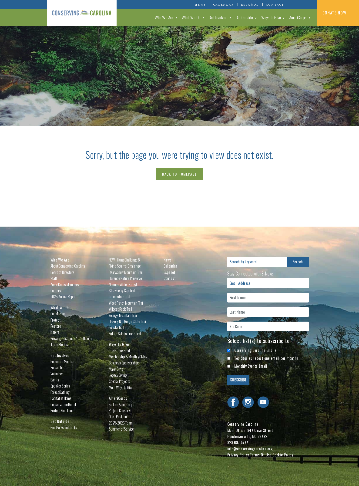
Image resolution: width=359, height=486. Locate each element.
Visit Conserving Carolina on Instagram (300, 4)
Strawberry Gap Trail (122, 290)
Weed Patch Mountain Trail (126, 303)
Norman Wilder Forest (123, 284)
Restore (55, 326)
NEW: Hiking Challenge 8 (124, 260)
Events (54, 380)
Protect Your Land (62, 410)
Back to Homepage (179, 174)
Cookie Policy (282, 455)
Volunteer (56, 374)
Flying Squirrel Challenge (125, 266)
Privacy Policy (238, 455)
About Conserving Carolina (67, 266)
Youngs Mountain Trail (123, 315)
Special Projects (119, 381)
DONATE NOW (338, 13)
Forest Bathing (60, 392)
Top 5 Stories (59, 344)
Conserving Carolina (82, 13)
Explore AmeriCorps (121, 404)
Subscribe (57, 367)
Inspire (54, 332)
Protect (55, 320)
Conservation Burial (63, 404)
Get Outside (244, 17)
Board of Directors (62, 272)
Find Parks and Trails (63, 427)
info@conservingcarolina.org (250, 449)
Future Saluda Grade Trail (125, 333)
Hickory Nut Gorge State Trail (127, 321)
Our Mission (58, 313)
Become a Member (62, 361)
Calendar (223, 5)
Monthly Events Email (250, 366)
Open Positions (118, 416)
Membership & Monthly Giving (128, 357)
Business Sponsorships (124, 363)
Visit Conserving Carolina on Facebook (293, 4)
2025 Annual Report (63, 296)
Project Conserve (120, 410)
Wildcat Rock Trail (120, 309)
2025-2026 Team (121, 423)
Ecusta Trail (116, 327)
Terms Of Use (261, 455)
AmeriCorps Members (64, 284)
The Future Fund (119, 350)
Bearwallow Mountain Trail (126, 272)
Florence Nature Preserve (125, 278)
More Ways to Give (121, 387)
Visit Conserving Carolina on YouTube (307, 4)
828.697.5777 (237, 442)
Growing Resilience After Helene (71, 338)
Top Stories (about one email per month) (266, 358)
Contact (275, 5)
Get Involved (218, 17)
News (200, 5)
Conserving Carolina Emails (255, 350)
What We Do (191, 17)
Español (250, 5)
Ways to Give (271, 17)
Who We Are (164, 17)
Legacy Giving (118, 375)
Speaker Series (60, 386)
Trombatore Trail (120, 296)
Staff (53, 278)
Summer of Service (121, 429)
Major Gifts (116, 369)
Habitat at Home (61, 398)
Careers (55, 290)
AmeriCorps (297, 17)
